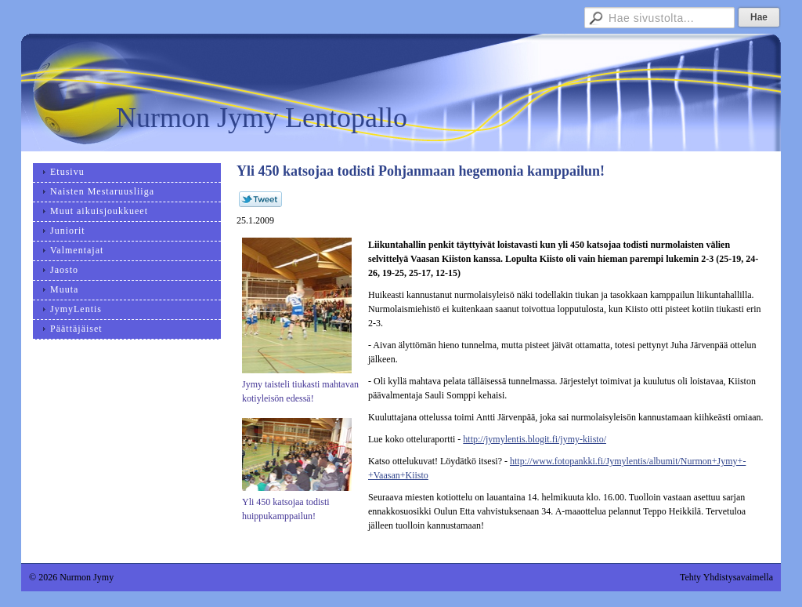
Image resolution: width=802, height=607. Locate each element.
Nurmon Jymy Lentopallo (261, 117)
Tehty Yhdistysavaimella (726, 577)
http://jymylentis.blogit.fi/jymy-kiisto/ (534, 439)
